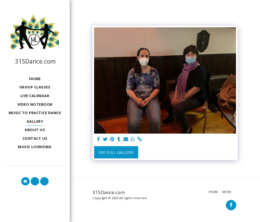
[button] (25, 181)
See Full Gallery (116, 152)
